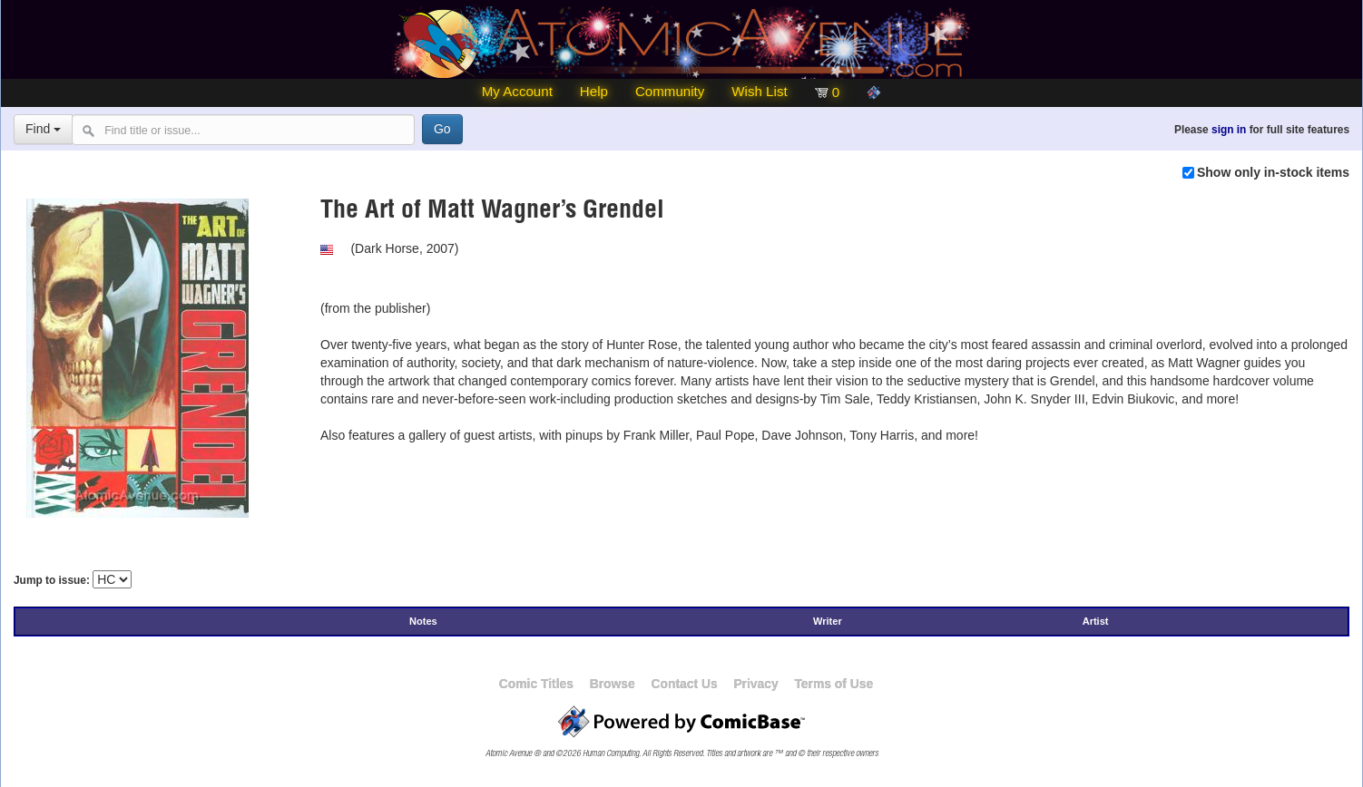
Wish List (759, 91)
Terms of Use (833, 683)
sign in (1228, 129)
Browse (612, 683)
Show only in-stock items (1273, 172)
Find (43, 128)
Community (669, 91)
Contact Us (684, 683)
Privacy (755, 683)
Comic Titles (536, 683)
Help (594, 91)
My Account (517, 91)
